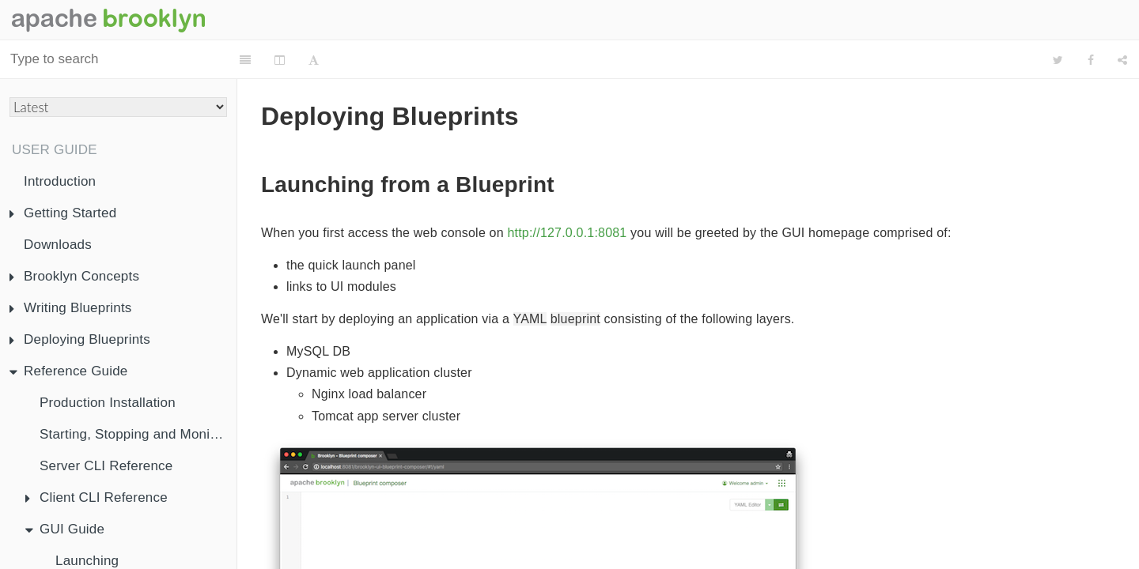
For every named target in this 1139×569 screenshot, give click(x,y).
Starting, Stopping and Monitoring (138, 434)
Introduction (60, 181)
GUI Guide (64, 529)
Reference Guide (68, 371)
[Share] (1122, 60)
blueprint (575, 279)
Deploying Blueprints (79, 339)
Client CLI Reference (96, 497)
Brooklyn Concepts (74, 276)
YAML (530, 279)
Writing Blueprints (70, 307)
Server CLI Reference (106, 465)
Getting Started (62, 212)
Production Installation (108, 402)
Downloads (58, 244)
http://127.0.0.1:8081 (566, 193)
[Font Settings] (323, 60)
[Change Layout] (289, 60)
